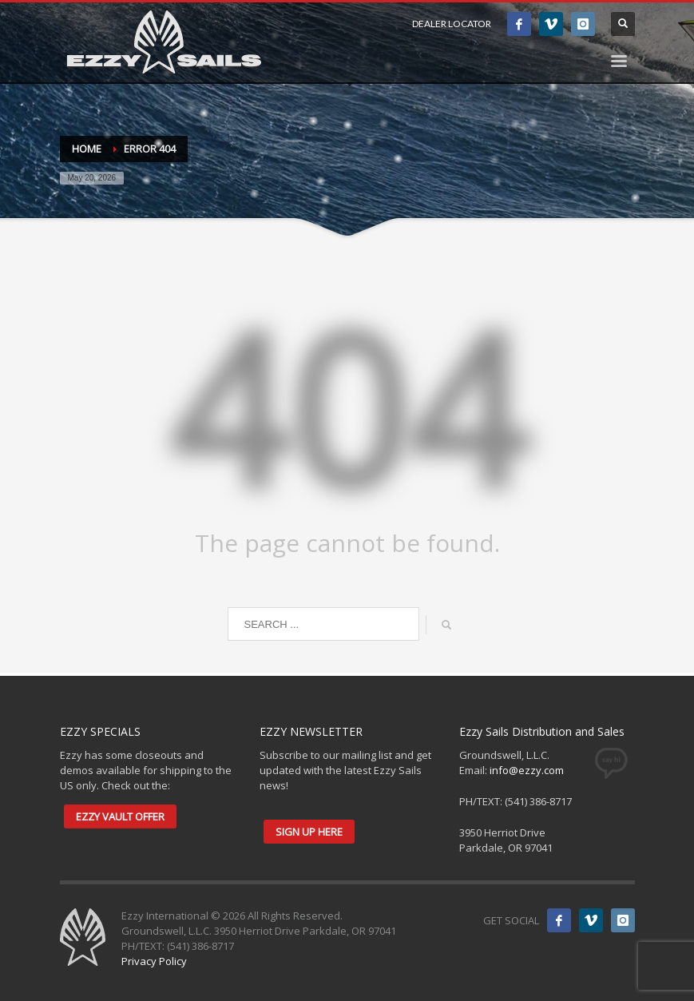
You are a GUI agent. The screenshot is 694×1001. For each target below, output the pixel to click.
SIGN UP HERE (309, 831)
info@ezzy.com (527, 770)
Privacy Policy (154, 961)
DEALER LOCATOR (451, 24)
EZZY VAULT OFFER (120, 816)
